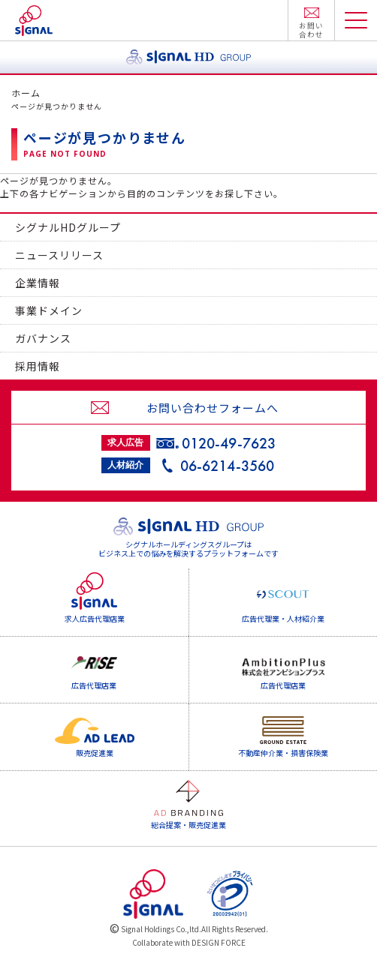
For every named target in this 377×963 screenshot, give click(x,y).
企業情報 (37, 282)
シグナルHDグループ (68, 227)
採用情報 (37, 366)
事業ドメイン (49, 310)
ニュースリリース (59, 255)
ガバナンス (43, 338)
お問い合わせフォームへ (212, 408)
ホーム (26, 92)
